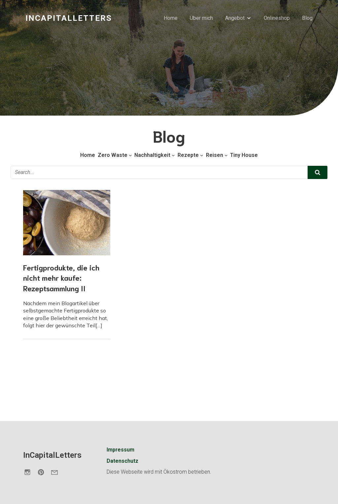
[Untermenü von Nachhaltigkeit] (173, 155)
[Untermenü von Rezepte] (201, 155)
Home (171, 18)
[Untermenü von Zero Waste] (130, 155)
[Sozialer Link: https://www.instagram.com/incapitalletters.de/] (30, 472)
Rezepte (188, 155)
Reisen (214, 155)
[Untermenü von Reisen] (226, 155)
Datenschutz (122, 461)
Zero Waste (112, 155)
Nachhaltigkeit (152, 155)
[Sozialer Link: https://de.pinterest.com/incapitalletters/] (43, 472)
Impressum (120, 450)
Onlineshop (277, 18)
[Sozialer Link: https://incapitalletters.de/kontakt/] (57, 472)
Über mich (201, 18)
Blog (307, 18)
